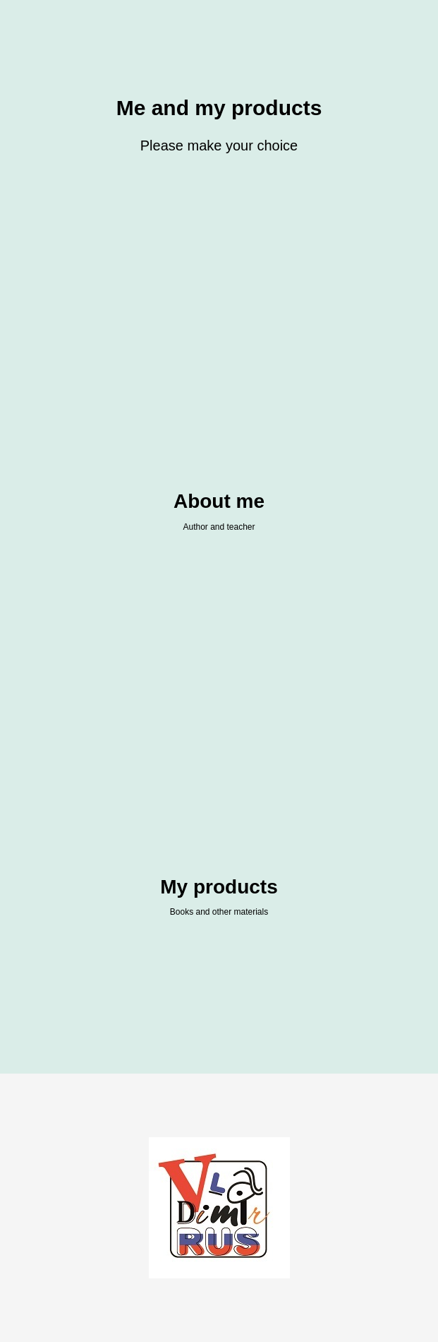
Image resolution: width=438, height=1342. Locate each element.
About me (219, 501)
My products (218, 887)
